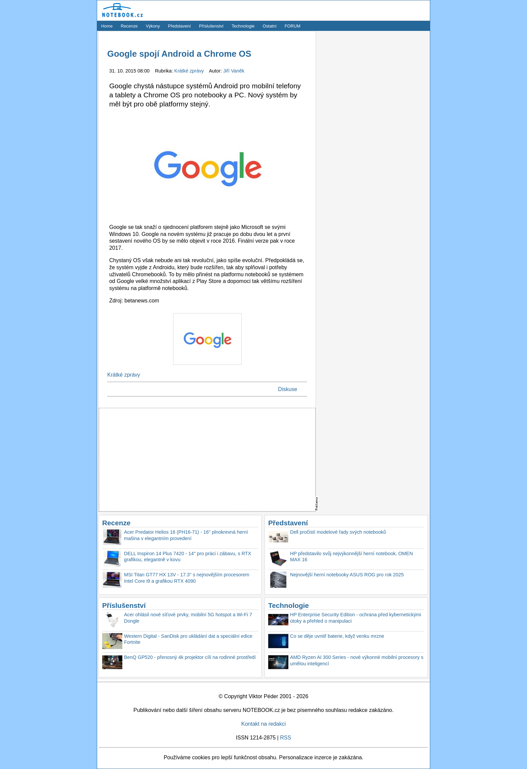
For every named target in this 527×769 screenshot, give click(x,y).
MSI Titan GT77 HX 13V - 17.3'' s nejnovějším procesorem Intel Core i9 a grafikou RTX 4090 (186, 578)
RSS (285, 737)
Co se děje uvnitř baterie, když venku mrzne (337, 636)
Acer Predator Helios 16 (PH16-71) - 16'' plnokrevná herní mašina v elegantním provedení (186, 535)
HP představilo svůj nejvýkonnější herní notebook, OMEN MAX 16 (351, 557)
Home (107, 26)
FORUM (292, 26)
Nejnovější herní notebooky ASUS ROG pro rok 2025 (347, 574)
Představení (179, 26)
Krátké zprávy (189, 71)
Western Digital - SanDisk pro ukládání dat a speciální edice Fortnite (188, 639)
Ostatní (270, 26)
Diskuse (287, 389)
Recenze (129, 26)
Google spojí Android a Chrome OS (179, 53)
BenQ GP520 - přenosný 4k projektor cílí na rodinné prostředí (190, 657)
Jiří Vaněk (233, 71)
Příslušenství (211, 26)
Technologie (243, 26)
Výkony (153, 26)
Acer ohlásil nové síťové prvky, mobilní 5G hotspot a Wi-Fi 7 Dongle (188, 618)
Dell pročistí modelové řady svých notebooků (338, 532)
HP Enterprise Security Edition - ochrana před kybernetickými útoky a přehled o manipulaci (355, 618)
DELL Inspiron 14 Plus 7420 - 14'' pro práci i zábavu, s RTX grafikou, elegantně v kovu (187, 557)
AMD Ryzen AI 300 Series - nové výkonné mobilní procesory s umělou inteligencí (356, 660)
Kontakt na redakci (263, 724)
